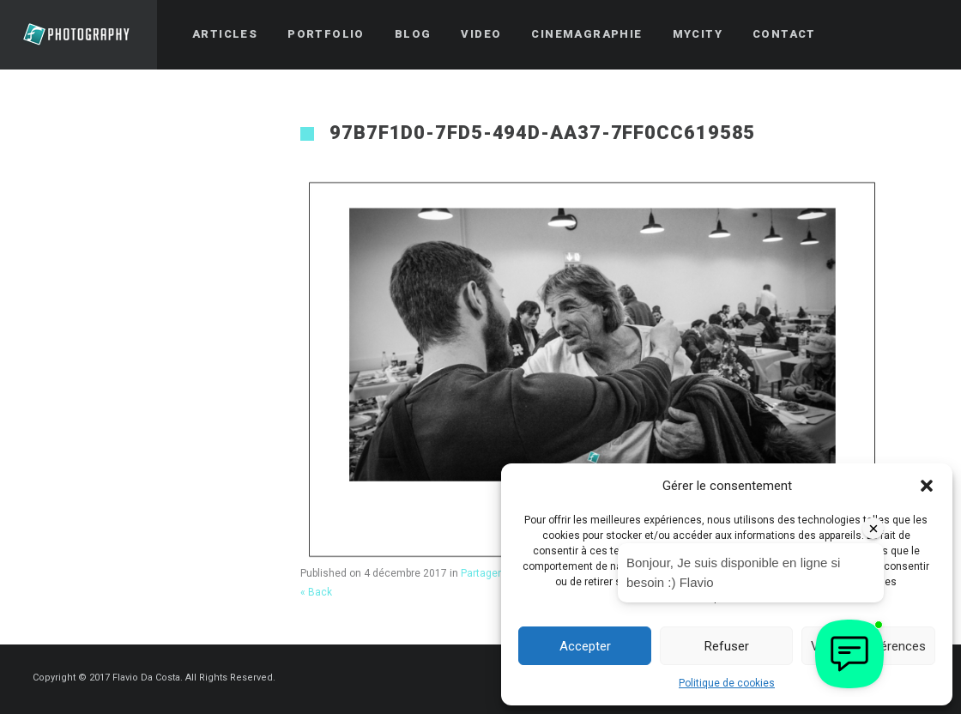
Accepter (585, 646)
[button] (926, 485)
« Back (316, 592)
